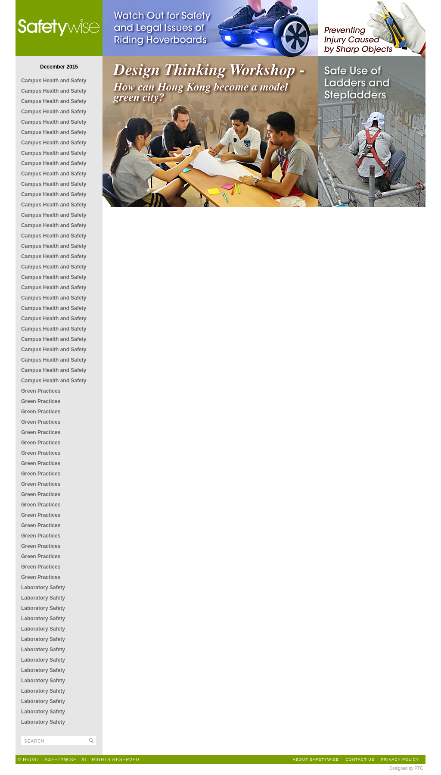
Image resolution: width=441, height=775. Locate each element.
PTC (418, 768)
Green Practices (40, 391)
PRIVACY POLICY (400, 759)
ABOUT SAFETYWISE (316, 759)
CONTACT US (360, 759)
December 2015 (59, 67)
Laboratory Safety (43, 587)
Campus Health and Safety (53, 81)
